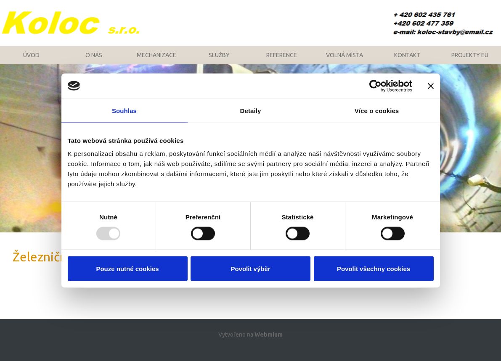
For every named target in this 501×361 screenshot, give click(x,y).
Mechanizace (156, 61)
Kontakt (407, 61)
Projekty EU (469, 61)
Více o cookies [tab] (377, 110)
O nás (93, 61)
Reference (281, 61)
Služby (219, 61)
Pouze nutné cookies (127, 268)
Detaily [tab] (250, 110)
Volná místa (344, 61)
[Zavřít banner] (431, 86)
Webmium (268, 345)
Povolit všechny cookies (373, 268)
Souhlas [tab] (124, 110)
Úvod (31, 61)
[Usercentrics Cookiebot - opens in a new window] (375, 85)
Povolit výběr (250, 268)
